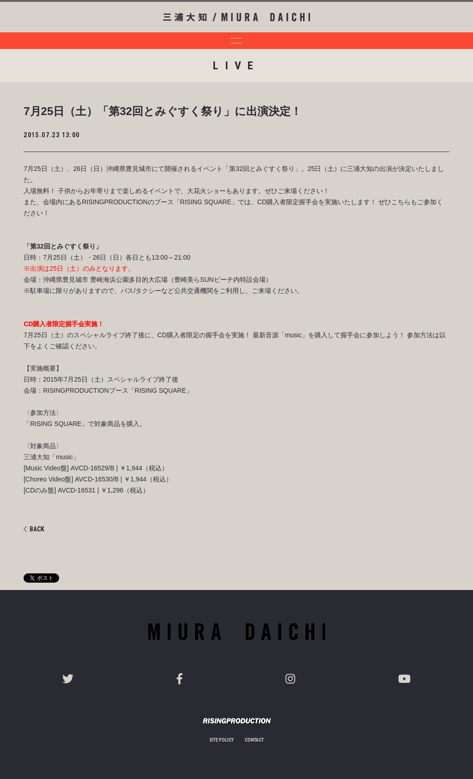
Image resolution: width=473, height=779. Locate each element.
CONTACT (254, 739)
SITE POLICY (221, 739)
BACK (34, 529)
